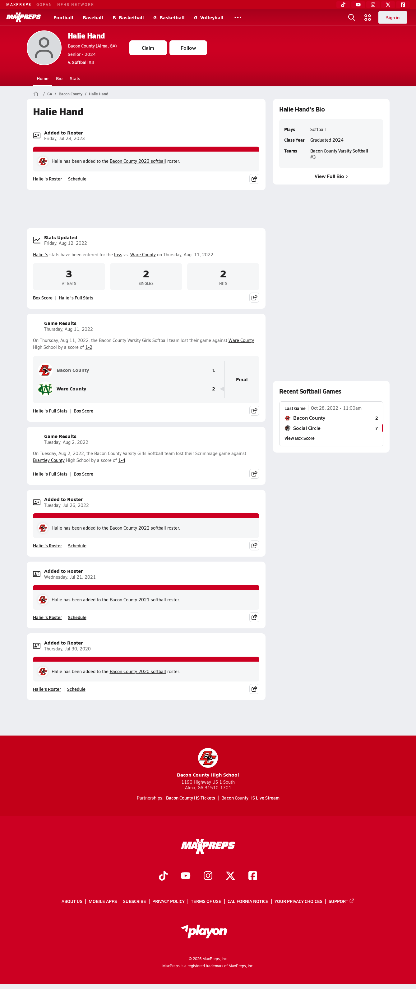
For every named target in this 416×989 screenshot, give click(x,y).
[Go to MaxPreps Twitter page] (230, 876)
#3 (81, 62)
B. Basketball (128, 17)
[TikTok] (343, 4)
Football (63, 17)
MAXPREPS (18, 4)
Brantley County (49, 460)
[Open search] (352, 17)
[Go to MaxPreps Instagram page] (208, 876)
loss (118, 255)
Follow (188, 47)
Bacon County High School (208, 763)
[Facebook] (403, 4)
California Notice (248, 901)
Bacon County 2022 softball (138, 528)
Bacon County (70, 93)
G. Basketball (169, 17)
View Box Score (299, 438)
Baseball (93, 17)
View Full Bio (331, 176)
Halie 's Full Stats (76, 297)
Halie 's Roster (47, 178)
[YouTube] (358, 4)
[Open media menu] (368, 17)
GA (49, 93)
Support (342, 901)
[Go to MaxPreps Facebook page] (253, 876)
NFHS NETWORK (75, 4)
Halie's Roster (47, 689)
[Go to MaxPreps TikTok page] (163, 876)
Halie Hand (86, 35)
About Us (72, 901)
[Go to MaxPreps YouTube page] (186, 876)
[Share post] (254, 179)
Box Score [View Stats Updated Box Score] (43, 297)
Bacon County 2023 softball (138, 161)
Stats (75, 78)
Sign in (393, 17)
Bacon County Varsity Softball (339, 151)
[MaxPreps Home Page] (36, 94)
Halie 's (40, 255)
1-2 (88, 347)
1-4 (121, 460)
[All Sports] (238, 17)
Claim (148, 47)
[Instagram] (373, 4)
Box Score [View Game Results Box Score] (83, 411)
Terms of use (206, 901)
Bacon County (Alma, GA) (92, 45)
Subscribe (134, 901)
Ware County (143, 255)
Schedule (77, 178)
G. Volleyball (209, 17)
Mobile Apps (103, 901)
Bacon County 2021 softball (138, 600)
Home (43, 78)
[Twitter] (388, 4)
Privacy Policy (168, 901)
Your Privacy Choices (298, 901)
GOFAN (44, 4)
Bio (59, 78)
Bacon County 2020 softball (138, 671)
